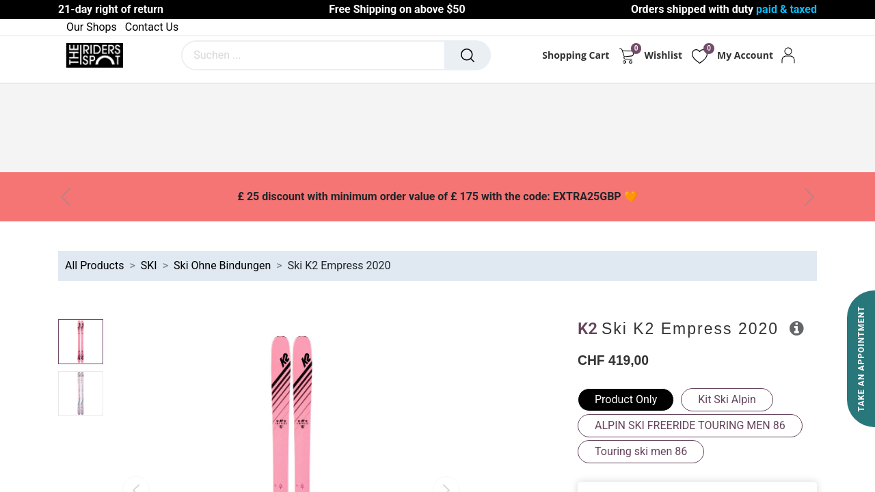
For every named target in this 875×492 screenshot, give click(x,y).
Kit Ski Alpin (727, 399)
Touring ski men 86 (641, 451)
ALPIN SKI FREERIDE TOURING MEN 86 (690, 425)
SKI (149, 265)
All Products (94, 265)
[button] (797, 328)
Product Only (626, 399)
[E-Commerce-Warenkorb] (626, 55)
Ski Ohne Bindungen (222, 265)
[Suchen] (467, 55)
